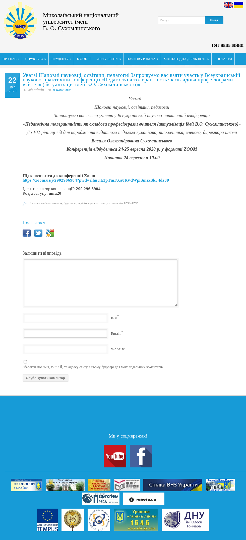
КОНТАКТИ (223, 59)
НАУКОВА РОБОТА (142, 59)
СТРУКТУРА (35, 59)
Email (116, 334)
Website (118, 349)
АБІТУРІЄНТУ (109, 59)
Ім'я (114, 318)
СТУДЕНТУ (61, 59)
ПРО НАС (11, 59)
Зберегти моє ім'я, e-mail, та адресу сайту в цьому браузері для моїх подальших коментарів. (93, 367)
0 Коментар (62, 90)
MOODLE (84, 59)
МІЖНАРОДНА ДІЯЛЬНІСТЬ (186, 59)
